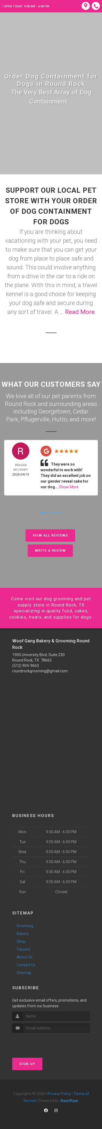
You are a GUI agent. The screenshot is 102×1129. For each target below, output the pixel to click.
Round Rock (20, 404)
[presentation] (41, 1042)
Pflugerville (35, 419)
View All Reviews (50, 535)
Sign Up (27, 1064)
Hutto (59, 419)
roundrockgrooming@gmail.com (40, 671)
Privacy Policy (59, 1093)
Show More (69, 487)
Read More (80, 311)
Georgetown (54, 411)
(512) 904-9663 (25, 665)
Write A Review (50, 550)
